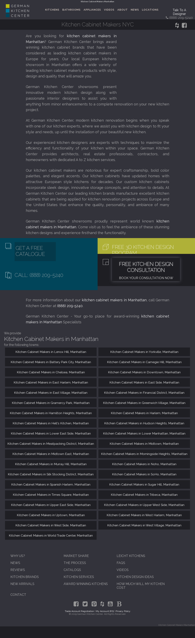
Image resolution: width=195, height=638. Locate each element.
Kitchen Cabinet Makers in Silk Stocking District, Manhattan (51, 474)
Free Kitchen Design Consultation (146, 267)
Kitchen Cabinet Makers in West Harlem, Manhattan (144, 515)
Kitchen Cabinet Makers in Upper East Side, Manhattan (51, 505)
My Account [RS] (105, 611)
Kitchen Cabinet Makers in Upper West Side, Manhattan (144, 505)
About (122, 9)
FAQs (121, 563)
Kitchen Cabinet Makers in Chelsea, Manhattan (51, 372)
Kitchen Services (79, 577)
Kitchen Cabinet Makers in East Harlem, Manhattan (51, 382)
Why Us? (17, 556)
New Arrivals (22, 584)
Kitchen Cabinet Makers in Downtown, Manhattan (144, 372)
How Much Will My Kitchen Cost (141, 586)
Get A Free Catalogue (30, 251)
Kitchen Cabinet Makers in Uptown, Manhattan (51, 515)
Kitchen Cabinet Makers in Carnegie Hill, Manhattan (144, 362)
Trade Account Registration (79, 611)
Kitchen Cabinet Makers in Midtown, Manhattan (144, 444)
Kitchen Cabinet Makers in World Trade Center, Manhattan (51, 535)
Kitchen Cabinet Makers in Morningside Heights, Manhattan (144, 454)
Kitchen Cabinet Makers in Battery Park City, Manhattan (51, 362)
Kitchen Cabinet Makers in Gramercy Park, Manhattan (51, 403)
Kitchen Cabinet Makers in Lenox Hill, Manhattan (50, 352)
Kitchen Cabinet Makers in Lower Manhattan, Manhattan (144, 433)
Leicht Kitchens (131, 556)
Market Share (76, 556)
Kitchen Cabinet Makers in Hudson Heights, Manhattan (144, 423)
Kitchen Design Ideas (135, 577)
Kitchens (52, 9)
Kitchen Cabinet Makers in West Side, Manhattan (50, 525)
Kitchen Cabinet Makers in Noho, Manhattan (144, 464)
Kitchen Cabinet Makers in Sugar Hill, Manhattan (144, 484)
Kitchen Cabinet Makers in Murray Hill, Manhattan (51, 464)
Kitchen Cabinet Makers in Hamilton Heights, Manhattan (51, 413)
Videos (109, 9)
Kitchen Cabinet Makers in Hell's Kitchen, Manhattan (51, 423)
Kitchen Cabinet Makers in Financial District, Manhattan (144, 393)
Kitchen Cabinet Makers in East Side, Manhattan (144, 382)
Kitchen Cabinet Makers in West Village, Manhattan (144, 525)
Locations (150, 9)
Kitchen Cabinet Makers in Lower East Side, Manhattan (51, 433)
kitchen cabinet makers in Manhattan (114, 300)
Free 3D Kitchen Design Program (143, 250)
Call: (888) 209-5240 (39, 275)
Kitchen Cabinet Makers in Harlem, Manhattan (144, 413)
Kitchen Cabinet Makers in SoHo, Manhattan (144, 474)
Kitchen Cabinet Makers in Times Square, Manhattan (51, 495)
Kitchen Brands (24, 577)
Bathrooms (71, 9)
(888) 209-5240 (70, 306)
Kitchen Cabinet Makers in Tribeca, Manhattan (144, 495)
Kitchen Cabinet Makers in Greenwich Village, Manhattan (144, 403)
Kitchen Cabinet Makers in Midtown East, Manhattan (50, 454)
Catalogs (72, 570)
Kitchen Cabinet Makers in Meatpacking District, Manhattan (50, 444)
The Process (75, 563)
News (135, 9)
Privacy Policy (123, 611)
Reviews (17, 570)
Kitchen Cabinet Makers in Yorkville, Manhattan (144, 352)
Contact (18, 595)
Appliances (92, 9)
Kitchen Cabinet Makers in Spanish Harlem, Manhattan (50, 484)
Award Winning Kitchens (86, 584)
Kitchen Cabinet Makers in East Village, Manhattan (50, 393)
